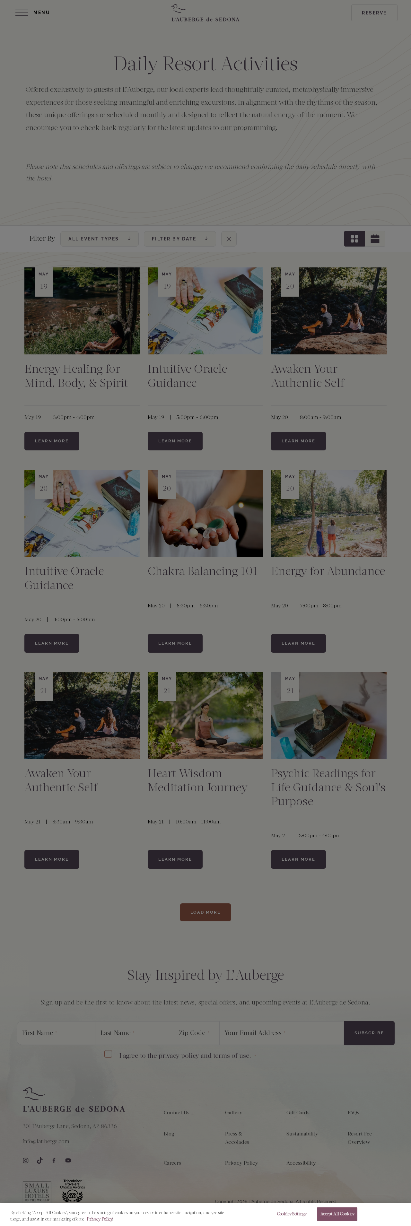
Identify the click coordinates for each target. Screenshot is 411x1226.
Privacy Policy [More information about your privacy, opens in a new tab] (100, 1219)
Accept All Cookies (337, 1214)
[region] (205, 1214)
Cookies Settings (291, 1214)
